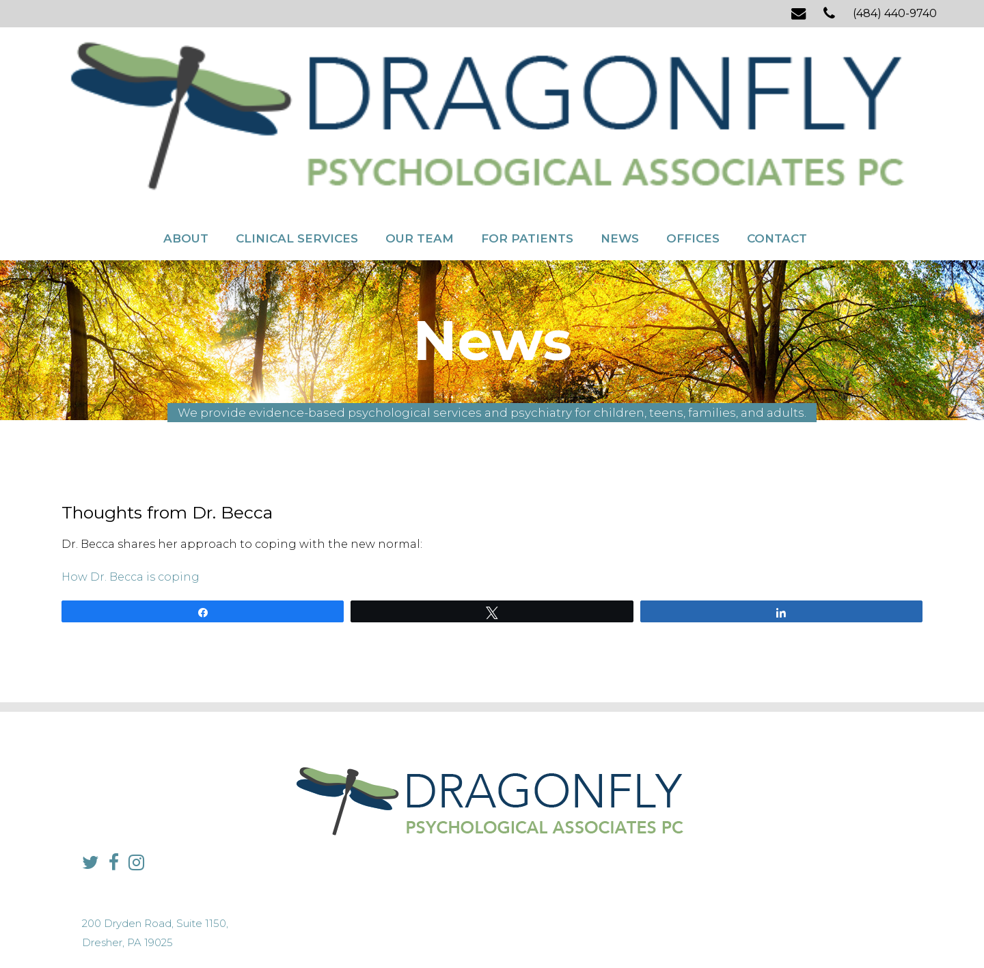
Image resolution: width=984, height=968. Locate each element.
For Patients (527, 115)
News (620, 115)
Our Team (419, 115)
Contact (777, 115)
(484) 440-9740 (895, 13)
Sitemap (461, 931)
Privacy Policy (410, 931)
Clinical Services (297, 115)
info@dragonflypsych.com (714, 836)
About (185, 115)
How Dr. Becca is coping (131, 531)
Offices (693, 115)
